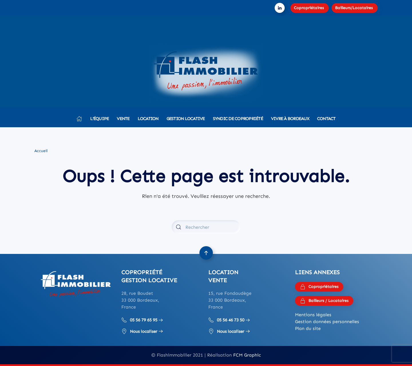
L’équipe (99, 118)
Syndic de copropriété (238, 118)
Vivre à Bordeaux (290, 118)
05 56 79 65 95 (139, 320)
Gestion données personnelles (327, 321)
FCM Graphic (247, 355)
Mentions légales (313, 314)
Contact (326, 118)
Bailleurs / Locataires (324, 301)
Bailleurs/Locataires (354, 7)
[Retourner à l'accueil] (206, 73)
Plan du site (308, 328)
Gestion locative (186, 118)
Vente (123, 118)
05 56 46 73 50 (226, 320)
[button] (206, 253)
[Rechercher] (206, 227)
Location (148, 118)
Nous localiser (139, 331)
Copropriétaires (309, 7)
